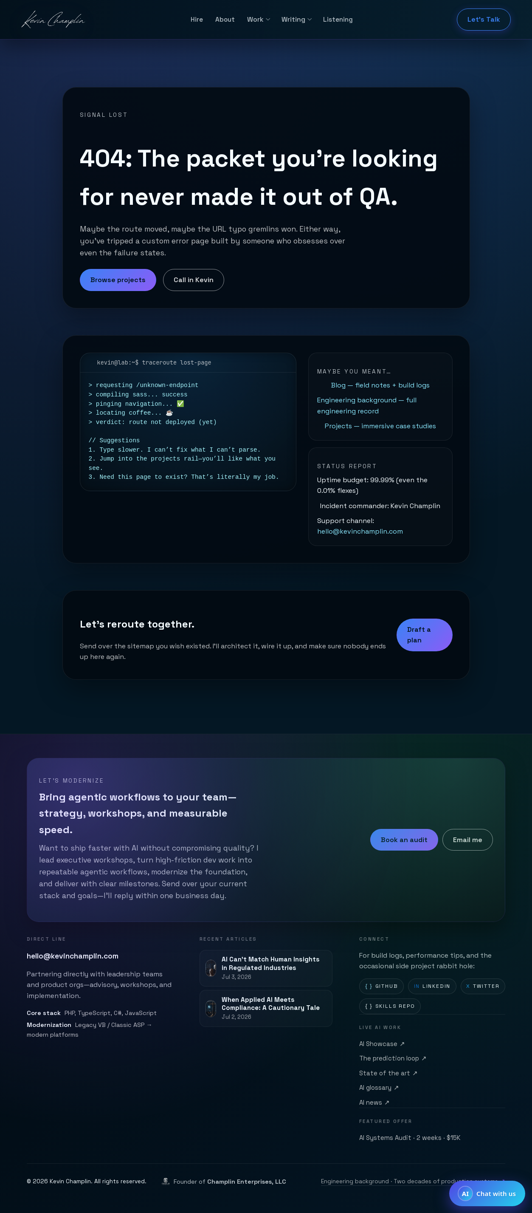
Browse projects (118, 279)
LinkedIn (432, 986)
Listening (338, 19)
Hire (197, 19)
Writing (293, 19)
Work (255, 19)
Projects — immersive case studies (380, 425)
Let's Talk (483, 19)
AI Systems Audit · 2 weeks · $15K (410, 1138)
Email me (467, 839)
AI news (374, 1103)
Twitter (482, 986)
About (225, 19)
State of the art (388, 1074)
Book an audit (404, 839)
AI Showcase (382, 1044)
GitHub (381, 986)
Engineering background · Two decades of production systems (413, 1181)
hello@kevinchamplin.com (360, 531)
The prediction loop (393, 1059)
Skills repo (390, 1006)
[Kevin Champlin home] (54, 19)
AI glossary (379, 1088)
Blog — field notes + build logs (380, 385)
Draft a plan (419, 635)
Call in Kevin (194, 279)
